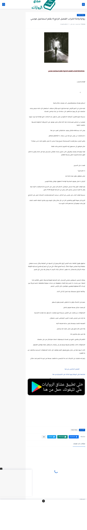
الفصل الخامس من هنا (71, 369)
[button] (74, 436)
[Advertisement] (56, 230)
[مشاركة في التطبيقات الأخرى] (44, 436)
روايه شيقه (81, 15)
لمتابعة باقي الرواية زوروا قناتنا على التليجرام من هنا (68, 374)
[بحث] (3, 4)
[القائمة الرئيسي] (83, 4)
